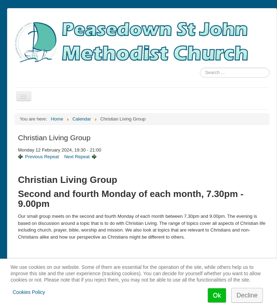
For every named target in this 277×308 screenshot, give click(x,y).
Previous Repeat (42, 156)
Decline (247, 295)
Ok (217, 295)
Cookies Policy (29, 292)
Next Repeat (77, 156)
